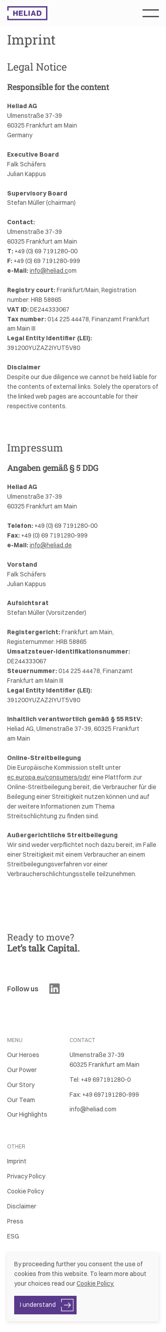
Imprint (17, 1161)
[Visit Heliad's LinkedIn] (54, 988)
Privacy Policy (26, 1176)
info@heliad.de (51, 545)
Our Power (22, 1069)
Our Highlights (27, 1114)
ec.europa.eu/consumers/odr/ (48, 777)
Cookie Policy (25, 1191)
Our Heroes (23, 1054)
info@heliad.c (49, 270)
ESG (13, 1236)
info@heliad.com (92, 1109)
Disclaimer (21, 1206)
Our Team (21, 1099)
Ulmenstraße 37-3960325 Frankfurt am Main (104, 1059)
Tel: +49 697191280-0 (100, 1079)
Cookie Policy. (95, 1283)
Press (15, 1221)
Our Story (21, 1084)
